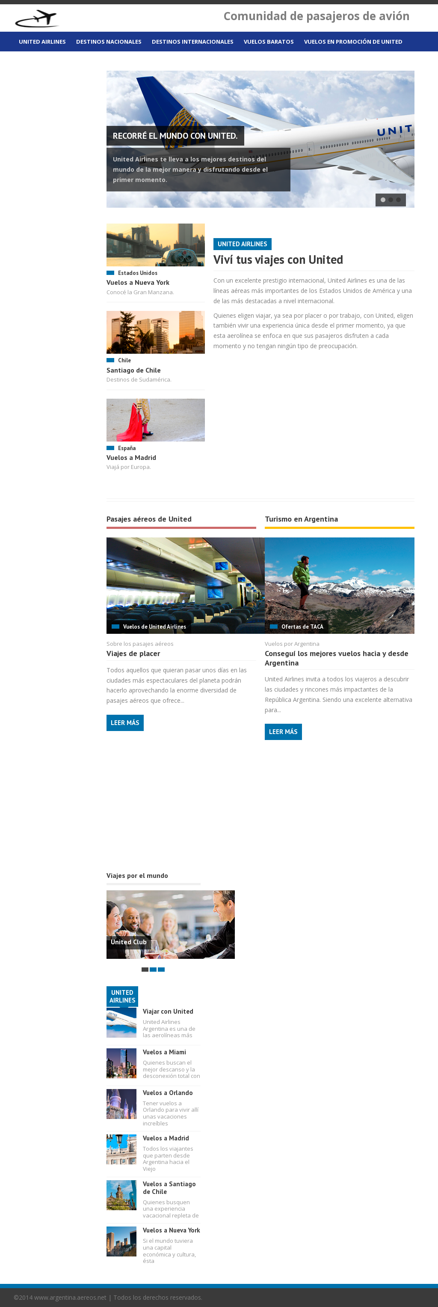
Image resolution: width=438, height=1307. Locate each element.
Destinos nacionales (109, 41)
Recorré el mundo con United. (175, 135)
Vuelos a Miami (164, 1052)
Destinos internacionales (193, 41)
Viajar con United (168, 1011)
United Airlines (42, 41)
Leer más (125, 723)
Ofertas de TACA (302, 626)
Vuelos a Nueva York (138, 282)
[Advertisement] (171, 814)
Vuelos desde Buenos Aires (60, 63)
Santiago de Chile (134, 370)
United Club (129, 941)
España (127, 448)
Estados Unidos (137, 273)
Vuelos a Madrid (131, 457)
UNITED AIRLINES (123, 996)
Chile (124, 360)
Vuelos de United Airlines (154, 626)
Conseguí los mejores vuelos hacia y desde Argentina (336, 658)
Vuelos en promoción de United (353, 41)
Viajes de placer (133, 653)
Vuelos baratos (269, 41)
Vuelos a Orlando (168, 1093)
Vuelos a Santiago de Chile (169, 1188)
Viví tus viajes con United (278, 259)
